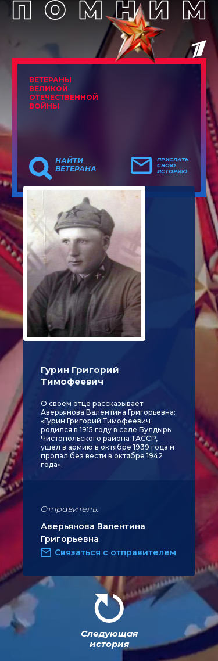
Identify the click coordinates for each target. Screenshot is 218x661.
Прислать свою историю (173, 165)
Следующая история (109, 638)
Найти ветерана (76, 165)
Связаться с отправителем (115, 552)
